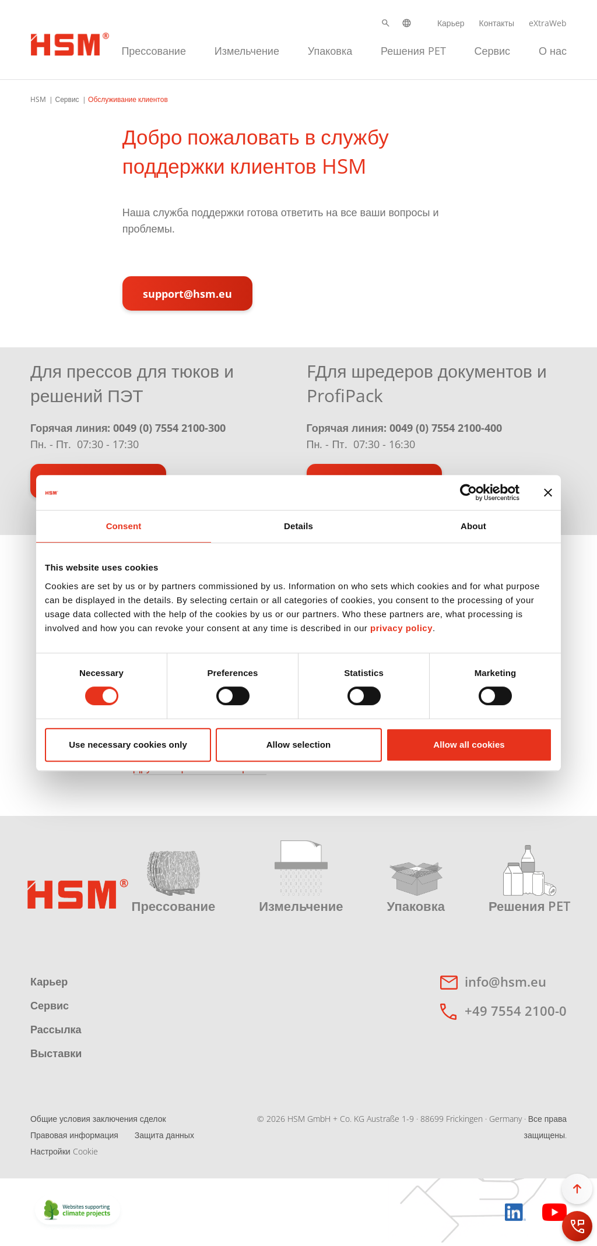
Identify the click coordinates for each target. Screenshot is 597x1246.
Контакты (496, 23)
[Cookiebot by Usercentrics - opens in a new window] (468, 492)
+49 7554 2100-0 (516, 1010)
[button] (386, 23)
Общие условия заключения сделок (98, 1118)
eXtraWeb (548, 23)
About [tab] (473, 526)
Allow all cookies (469, 744)
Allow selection (298, 744)
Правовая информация (74, 1135)
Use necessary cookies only (128, 744)
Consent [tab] (124, 526)
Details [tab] (298, 526)
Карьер (451, 23)
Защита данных (164, 1135)
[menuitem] (153, 49)
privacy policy (401, 628)
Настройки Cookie (64, 1151)
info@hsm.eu (505, 981)
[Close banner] (548, 492)
